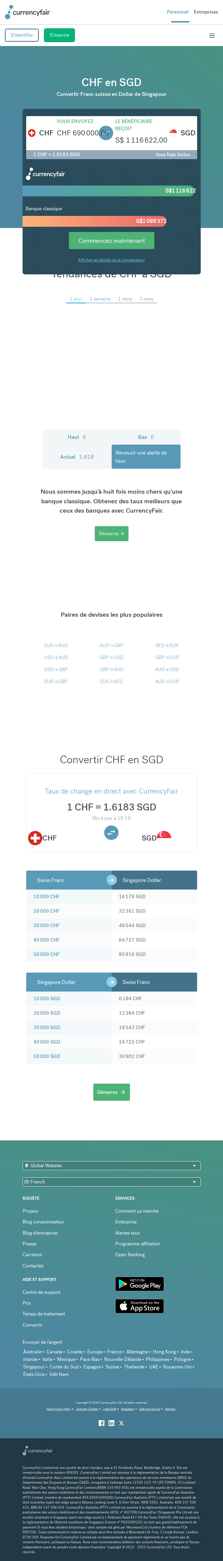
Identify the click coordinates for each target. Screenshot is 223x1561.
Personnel (177, 12)
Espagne (92, 1367)
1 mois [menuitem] (125, 299)
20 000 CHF (46, 911)
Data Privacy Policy (59, 1409)
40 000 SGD (46, 1042)
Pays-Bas (89, 1359)
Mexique (66, 1359)
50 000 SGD (46, 1056)
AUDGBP (111, 645)
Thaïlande (134, 1367)
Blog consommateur (43, 1222)
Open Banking (130, 1254)
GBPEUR (167, 657)
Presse (29, 1244)
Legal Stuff (109, 1409)
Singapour (34, 1367)
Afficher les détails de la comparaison (111, 260)
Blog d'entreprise (40, 1233)
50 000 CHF (46, 954)
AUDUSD (167, 669)
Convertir (32, 1325)
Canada (54, 1352)
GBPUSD (111, 657)
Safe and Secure (149, 1409)
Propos (30, 1211)
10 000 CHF (46, 896)
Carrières (32, 1254)
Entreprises (206, 12)
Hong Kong (164, 1352)
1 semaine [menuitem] (100, 299)
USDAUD (56, 657)
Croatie (74, 1352)
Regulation (127, 1409)
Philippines (157, 1359)
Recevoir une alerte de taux (141, 456)
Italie (47, 1359)
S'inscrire (59, 35)
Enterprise (126, 1222)
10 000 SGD (46, 998)
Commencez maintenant (111, 240)
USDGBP (56, 669)
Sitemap (170, 1409)
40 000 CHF (46, 940)
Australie (32, 1352)
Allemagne (137, 1352)
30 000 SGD (46, 1027)
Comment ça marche (137, 1211)
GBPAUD (111, 669)
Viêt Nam (59, 1374)
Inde (185, 1352)
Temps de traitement (44, 1314)
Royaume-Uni (177, 1367)
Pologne (182, 1359)
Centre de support (41, 1292)
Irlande (30, 1359)
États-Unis (34, 1374)
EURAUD (56, 645)
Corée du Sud (64, 1367)
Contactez (33, 1266)
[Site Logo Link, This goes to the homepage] (27, 12)
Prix (27, 1303)
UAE (153, 1367)
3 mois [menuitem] (146, 299)
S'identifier (22, 35)
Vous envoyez (75, 121)
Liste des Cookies (87, 1409)
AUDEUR (167, 681)
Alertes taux (127, 1233)
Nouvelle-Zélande (122, 1359)
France (114, 1352)
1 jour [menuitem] (76, 299)
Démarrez (112, 533)
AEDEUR (167, 645)
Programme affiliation (137, 1244)
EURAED (111, 681)
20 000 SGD (46, 1013)
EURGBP (55, 681)
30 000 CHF (46, 925)
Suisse (112, 1367)
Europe (94, 1352)
